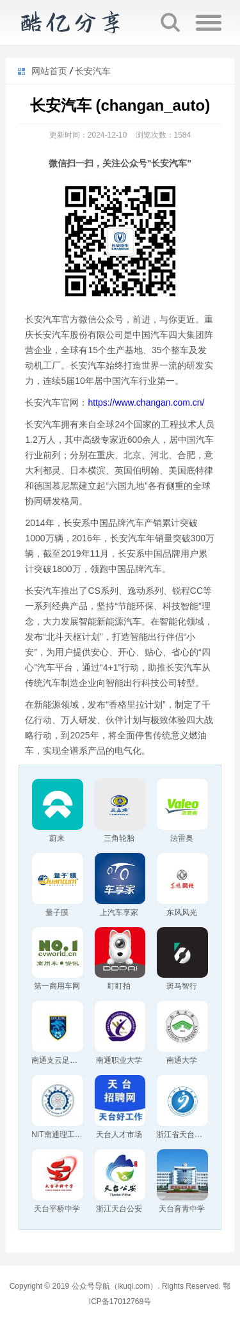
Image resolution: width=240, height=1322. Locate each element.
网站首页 (49, 71)
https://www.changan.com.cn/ (146, 402)
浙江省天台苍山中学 (190, 1134)
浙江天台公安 (119, 1208)
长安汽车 (93, 71)
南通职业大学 (119, 1060)
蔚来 (57, 838)
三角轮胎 (119, 838)
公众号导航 (70, 22)
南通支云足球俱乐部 (65, 1060)
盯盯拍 (119, 986)
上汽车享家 (119, 912)
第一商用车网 (57, 986)
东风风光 (181, 912)
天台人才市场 (119, 1134)
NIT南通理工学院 (60, 1134)
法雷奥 (181, 838)
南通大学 (181, 1060)
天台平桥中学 (57, 1208)
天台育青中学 (182, 1208)
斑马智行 (181, 986)
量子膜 (56, 912)
